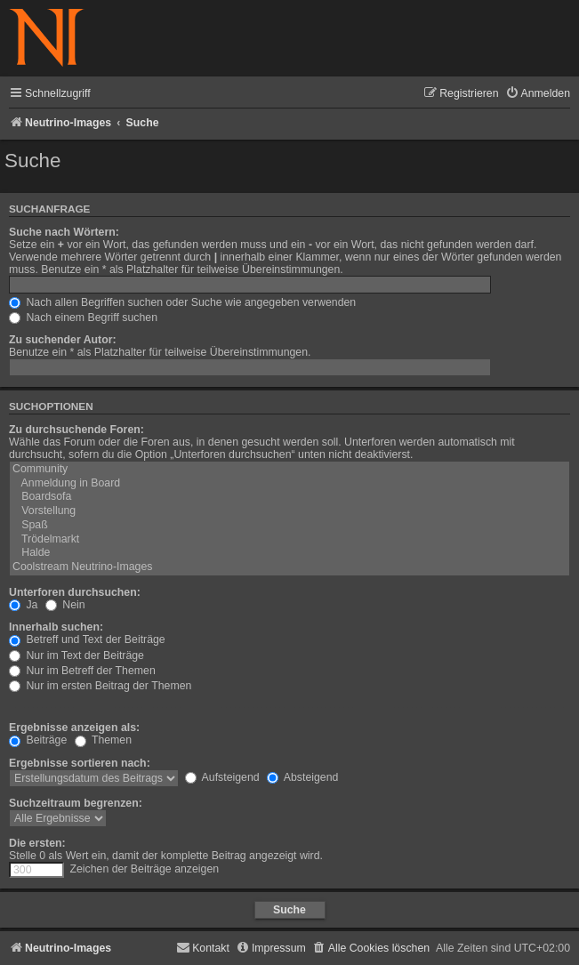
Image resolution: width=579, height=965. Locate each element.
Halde (289, 553)
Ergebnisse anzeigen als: (74, 727)
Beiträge (38, 740)
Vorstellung (289, 511)
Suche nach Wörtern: (64, 232)
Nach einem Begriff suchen (83, 317)
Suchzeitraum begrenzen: (75, 803)
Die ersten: (37, 843)
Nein (65, 605)
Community (289, 469)
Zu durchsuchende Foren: (76, 429)
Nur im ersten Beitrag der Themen (100, 686)
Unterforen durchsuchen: (75, 592)
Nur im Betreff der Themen (82, 670)
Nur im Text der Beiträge (76, 655)
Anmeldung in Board (289, 484)
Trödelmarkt (289, 540)
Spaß (289, 526)
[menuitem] (537, 94)
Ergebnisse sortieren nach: (79, 763)
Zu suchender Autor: (63, 340)
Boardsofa (289, 497)
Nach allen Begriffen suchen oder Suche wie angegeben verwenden (182, 302)
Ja (23, 605)
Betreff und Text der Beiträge (87, 639)
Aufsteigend (222, 777)
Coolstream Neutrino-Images (289, 567)
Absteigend (302, 777)
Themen (103, 740)
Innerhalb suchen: (56, 627)
